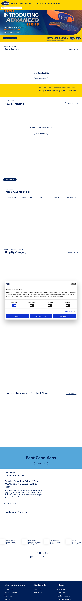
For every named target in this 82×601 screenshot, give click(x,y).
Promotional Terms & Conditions (66, 599)
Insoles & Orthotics (17, 3)
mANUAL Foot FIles (10, 540)
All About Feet (56, 3)
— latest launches (9, 100)
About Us (10, 503)
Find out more (10, 38)
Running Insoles (32, 540)
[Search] (2, 7)
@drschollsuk (36, 557)
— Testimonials (8, 509)
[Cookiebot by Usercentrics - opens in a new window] (69, 284)
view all (71, 49)
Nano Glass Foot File (41, 73)
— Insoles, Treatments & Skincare (14, 249)
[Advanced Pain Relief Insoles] (41, 116)
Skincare (46, 3)
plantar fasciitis (54, 540)
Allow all (63, 316)
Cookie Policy (60, 589)
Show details (69, 311)
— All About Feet (9, 390)
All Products (8, 589)
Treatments (39, 3)
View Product (40, 79)
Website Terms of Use (63, 596)
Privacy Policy (60, 593)
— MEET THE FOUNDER (10, 472)
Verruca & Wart (72, 197)
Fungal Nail (12, 197)
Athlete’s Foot (27, 197)
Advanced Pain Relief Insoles (41, 127)
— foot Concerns (9, 189)
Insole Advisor (29, 3)
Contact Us (37, 593)
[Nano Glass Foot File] (41, 62)
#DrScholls (47, 557)
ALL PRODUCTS (9, 180)
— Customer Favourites (11, 46)
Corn (42, 197)
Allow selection (40, 316)
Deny (17, 316)
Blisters (57, 197)
